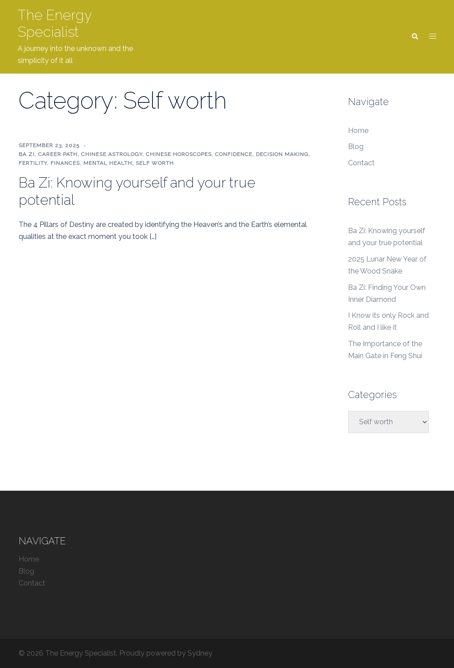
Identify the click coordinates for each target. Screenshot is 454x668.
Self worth (155, 163)
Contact (361, 163)
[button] (414, 36)
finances (65, 163)
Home (358, 130)
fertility (33, 163)
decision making (282, 154)
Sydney (200, 653)
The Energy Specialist (54, 23)
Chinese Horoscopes (178, 154)
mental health (107, 163)
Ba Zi (27, 154)
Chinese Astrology (111, 154)
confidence (233, 154)
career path (58, 154)
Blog (356, 146)
